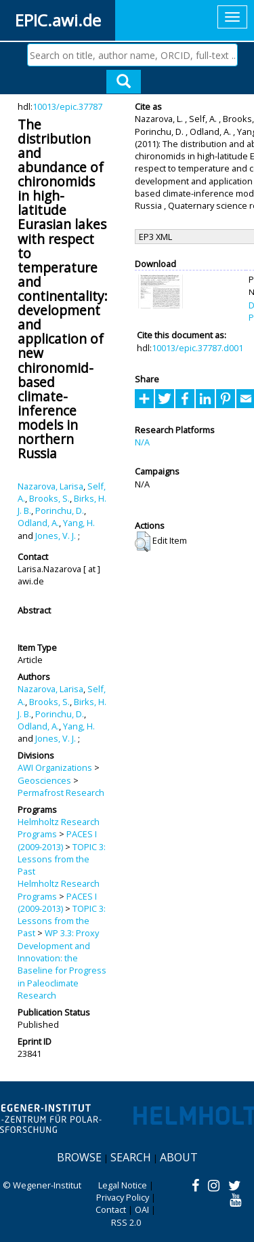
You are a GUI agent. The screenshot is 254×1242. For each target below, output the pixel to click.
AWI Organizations (55, 767)
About (179, 1157)
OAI (142, 1209)
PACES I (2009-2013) (57, 840)
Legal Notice (122, 1185)
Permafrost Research (61, 792)
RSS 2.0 (126, 1222)
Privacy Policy (122, 1197)
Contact (111, 1209)
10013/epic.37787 (67, 106)
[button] (142, 542)
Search (130, 1157)
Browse (79, 1157)
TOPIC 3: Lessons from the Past (62, 859)
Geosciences (44, 780)
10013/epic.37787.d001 (197, 348)
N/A (142, 442)
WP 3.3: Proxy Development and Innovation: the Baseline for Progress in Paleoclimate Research (62, 964)
